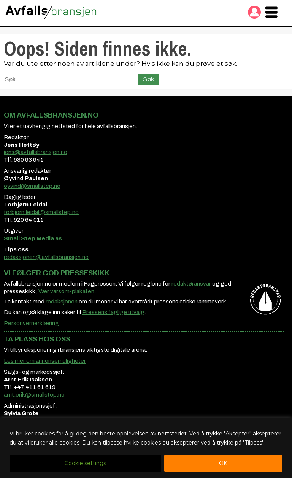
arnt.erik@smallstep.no (34, 395)
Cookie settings (85, 463)
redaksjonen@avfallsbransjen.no (46, 257)
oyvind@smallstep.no (32, 186)
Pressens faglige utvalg (113, 312)
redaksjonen (62, 302)
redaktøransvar (191, 284)
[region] (146, 448)
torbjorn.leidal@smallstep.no (41, 212)
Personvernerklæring (31, 323)
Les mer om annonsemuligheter (45, 361)
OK (223, 463)
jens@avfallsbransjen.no (35, 152)
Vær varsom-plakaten (66, 291)
